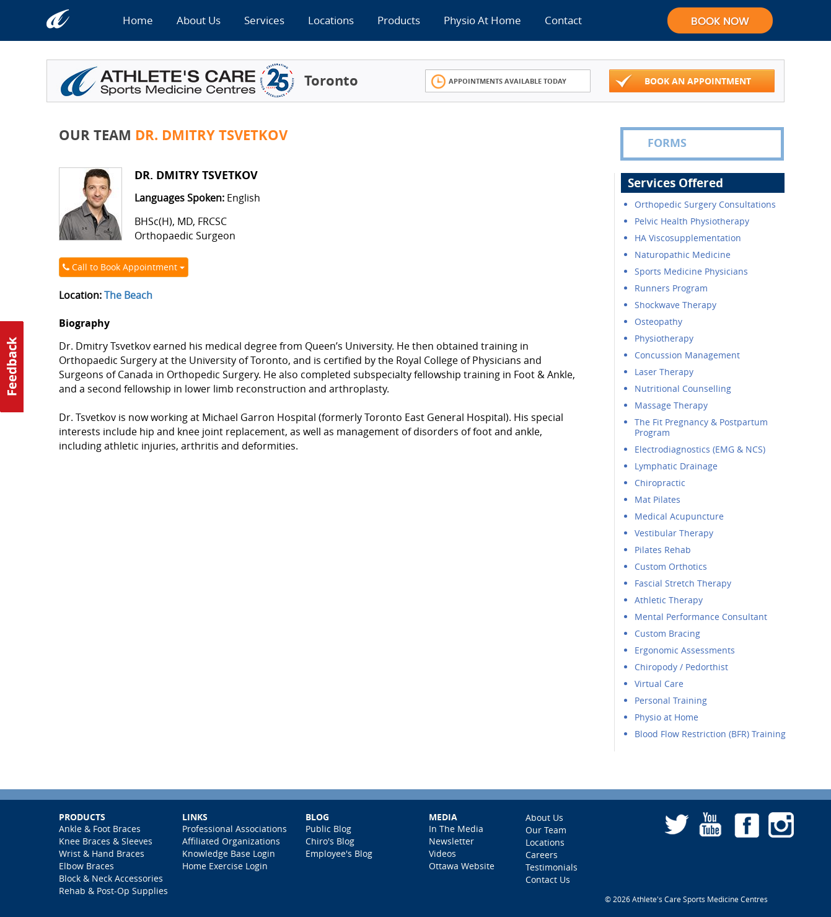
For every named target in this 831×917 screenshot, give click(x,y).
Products (398, 20)
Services (264, 20)
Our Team (545, 830)
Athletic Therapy (669, 600)
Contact (563, 20)
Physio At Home (482, 20)
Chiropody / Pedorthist (681, 667)
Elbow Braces (86, 866)
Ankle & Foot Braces (100, 828)
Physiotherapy (664, 338)
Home (138, 20)
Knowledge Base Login (228, 853)
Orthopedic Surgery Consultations (705, 204)
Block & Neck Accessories (111, 878)
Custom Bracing (667, 633)
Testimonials (551, 867)
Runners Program (671, 288)
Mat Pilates (657, 499)
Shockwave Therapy (675, 305)
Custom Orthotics (671, 566)
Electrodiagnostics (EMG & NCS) (700, 449)
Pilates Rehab (663, 550)
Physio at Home (666, 717)
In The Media (456, 828)
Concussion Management (687, 355)
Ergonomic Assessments (685, 650)
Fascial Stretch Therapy (683, 583)
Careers (541, 854)
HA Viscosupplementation (688, 238)
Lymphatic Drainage (676, 466)
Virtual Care (659, 683)
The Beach (128, 295)
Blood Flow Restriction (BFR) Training (710, 734)
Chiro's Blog (330, 841)
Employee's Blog (339, 853)
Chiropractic (660, 483)
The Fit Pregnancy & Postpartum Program (701, 427)
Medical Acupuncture (679, 516)
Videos (442, 853)
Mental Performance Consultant (701, 616)
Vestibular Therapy (674, 533)
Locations (331, 20)
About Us (199, 20)
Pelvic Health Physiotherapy (692, 221)
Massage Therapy (671, 405)
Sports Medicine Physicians (691, 271)
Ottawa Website (462, 866)
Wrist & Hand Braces (101, 853)
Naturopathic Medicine (683, 254)
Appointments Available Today (499, 81)
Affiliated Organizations (231, 841)
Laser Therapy (664, 372)
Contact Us (547, 879)
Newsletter (451, 841)
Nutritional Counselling (683, 388)
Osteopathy (658, 321)
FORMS (658, 143)
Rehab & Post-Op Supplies (113, 890)
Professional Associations (234, 828)
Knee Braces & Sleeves (105, 841)
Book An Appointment (683, 81)
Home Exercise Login (225, 866)
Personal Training (671, 700)
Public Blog (328, 828)
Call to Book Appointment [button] (124, 267)
